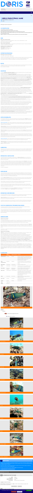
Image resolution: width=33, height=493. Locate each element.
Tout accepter (28, 490)
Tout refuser (14, 491)
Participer (4, 461)
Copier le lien (19, 486)
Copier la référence (14, 486)
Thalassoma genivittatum (4, 122)
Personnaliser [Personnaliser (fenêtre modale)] (19, 491)
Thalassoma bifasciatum (4, 138)
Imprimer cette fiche (4, 472)
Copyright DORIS (12, 466)
